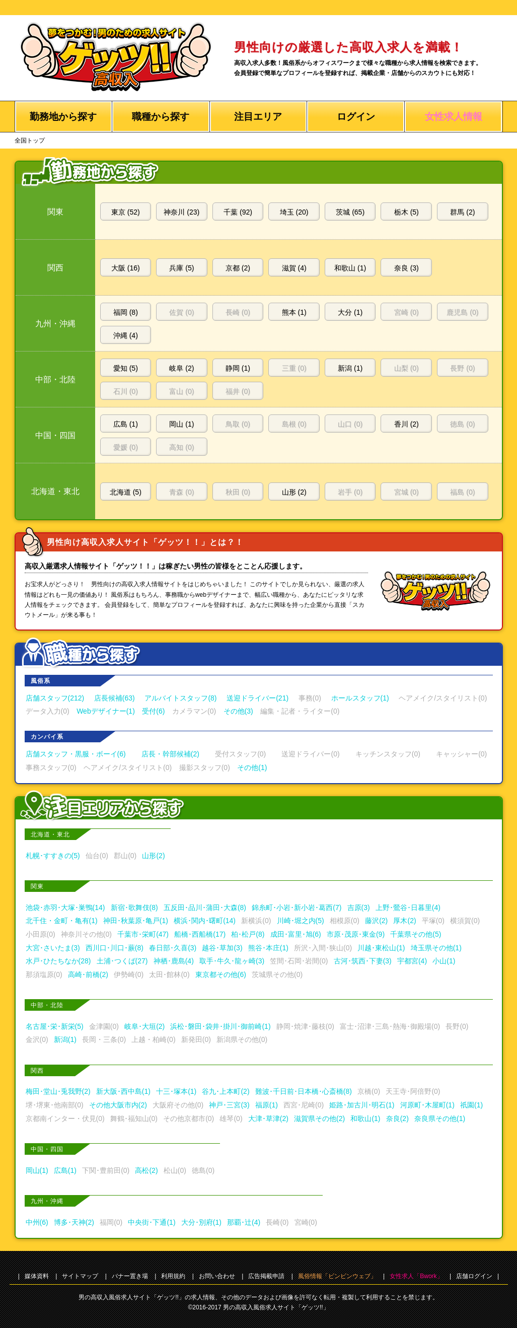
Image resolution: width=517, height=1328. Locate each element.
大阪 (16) (125, 268)
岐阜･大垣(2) (144, 1026)
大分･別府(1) (201, 1222)
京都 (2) (238, 268)
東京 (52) (125, 212)
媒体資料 (37, 1276)
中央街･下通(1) (151, 1222)
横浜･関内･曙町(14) (205, 921)
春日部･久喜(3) (172, 948)
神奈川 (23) (181, 212)
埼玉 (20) (294, 212)
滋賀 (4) (294, 268)
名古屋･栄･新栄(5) (55, 1026)
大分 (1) (350, 312)
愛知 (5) (125, 368)
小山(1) (443, 961)
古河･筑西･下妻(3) (363, 961)
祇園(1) (471, 1105)
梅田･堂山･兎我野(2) (58, 1091)
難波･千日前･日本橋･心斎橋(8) (303, 1091)
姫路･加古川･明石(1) (361, 1105)
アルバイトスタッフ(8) (180, 698)
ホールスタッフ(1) (360, 698)
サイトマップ (80, 1276)
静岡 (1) (238, 368)
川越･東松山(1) (381, 948)
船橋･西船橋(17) (200, 934)
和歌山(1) (365, 1118)
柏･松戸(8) (247, 934)
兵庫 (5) (181, 268)
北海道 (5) (125, 492)
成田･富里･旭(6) (295, 934)
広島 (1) (125, 424)
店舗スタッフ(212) (55, 698)
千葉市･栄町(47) (143, 934)
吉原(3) (358, 907)
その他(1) (252, 767)
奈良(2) (397, 1118)
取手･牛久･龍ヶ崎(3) (231, 961)
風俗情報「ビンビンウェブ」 (337, 1276)
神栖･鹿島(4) (174, 961)
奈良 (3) (406, 268)
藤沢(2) (376, 921)
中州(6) (37, 1222)
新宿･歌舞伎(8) (134, 907)
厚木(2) (404, 921)
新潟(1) (65, 1039)
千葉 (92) (238, 212)
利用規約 (173, 1276)
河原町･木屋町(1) (427, 1105)
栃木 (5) (406, 212)
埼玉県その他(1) (436, 948)
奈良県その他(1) (439, 1118)
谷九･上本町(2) (225, 1091)
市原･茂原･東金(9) (356, 934)
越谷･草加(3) (222, 948)
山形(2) (153, 856)
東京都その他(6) (220, 974)
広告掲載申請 (266, 1276)
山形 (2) (294, 492)
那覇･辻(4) (243, 1222)
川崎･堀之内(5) (300, 921)
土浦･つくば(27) (122, 961)
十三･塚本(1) (176, 1091)
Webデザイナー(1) (106, 711)
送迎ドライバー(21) (257, 698)
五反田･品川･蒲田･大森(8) (205, 907)
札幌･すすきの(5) (53, 856)
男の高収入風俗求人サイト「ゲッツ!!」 (276, 1307)
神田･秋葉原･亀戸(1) (135, 921)
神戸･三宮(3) (229, 1105)
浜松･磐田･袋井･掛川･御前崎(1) (220, 1026)
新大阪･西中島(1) (123, 1091)
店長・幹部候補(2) (170, 754)
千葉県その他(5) (415, 934)
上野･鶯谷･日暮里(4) (408, 907)
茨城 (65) (350, 212)
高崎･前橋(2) (88, 974)
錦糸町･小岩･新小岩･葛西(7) (296, 907)
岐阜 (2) (181, 368)
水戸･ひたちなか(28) (58, 961)
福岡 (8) (125, 312)
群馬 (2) (462, 212)
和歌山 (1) (350, 268)
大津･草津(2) (268, 1118)
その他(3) (238, 711)
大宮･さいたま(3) (53, 948)
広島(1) (65, 1170)
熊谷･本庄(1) (268, 948)
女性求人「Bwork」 (416, 1276)
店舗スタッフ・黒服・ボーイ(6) (76, 754)
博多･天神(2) (74, 1222)
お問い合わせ (217, 1276)
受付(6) (153, 711)
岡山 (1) (181, 424)
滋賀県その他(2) (319, 1118)
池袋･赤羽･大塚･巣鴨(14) (65, 907)
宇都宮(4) (412, 961)
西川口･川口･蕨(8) (114, 948)
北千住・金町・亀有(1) (62, 921)
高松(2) (146, 1170)
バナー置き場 (130, 1276)
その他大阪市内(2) (118, 1105)
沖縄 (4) (125, 335)
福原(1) (266, 1105)
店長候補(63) (114, 698)
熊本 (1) (294, 312)
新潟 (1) (350, 368)
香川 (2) (406, 424)
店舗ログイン (474, 1276)
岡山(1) (37, 1170)
